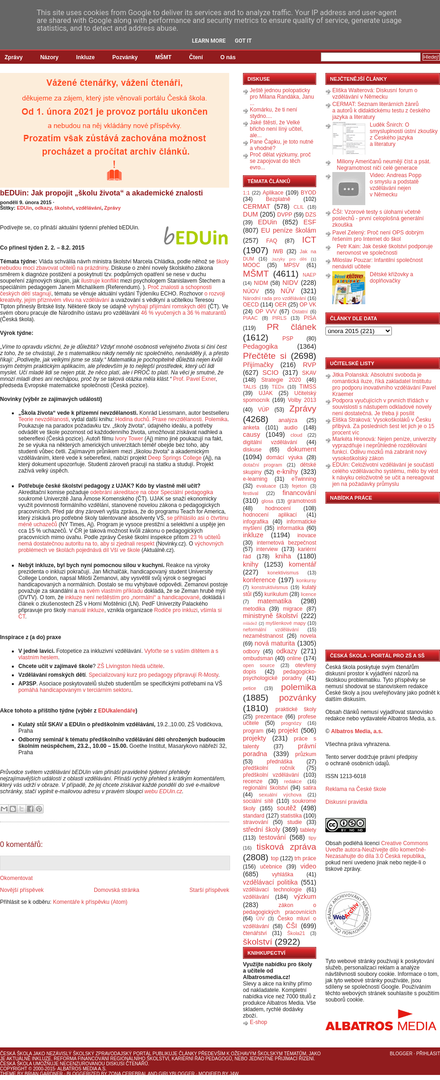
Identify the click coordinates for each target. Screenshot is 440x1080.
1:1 (246, 192)
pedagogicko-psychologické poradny (279, 674)
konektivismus (283, 572)
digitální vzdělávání (270, 442)
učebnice (271, 866)
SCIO (270, 372)
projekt (288, 730)
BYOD (308, 192)
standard (253, 816)
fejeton (299, 486)
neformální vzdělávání (271, 629)
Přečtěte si (264, 356)
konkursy (306, 580)
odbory (251, 651)
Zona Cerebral (127, 1073)
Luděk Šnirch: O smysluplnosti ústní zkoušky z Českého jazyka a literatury (404, 134)
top (275, 858)
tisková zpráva (286, 847)
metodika (254, 609)
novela (308, 636)
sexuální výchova (280, 794)
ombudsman (258, 658)
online (294, 658)
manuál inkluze (85, 610)
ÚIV (260, 918)
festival (250, 493)
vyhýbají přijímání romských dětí (167, 306)
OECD (251, 304)
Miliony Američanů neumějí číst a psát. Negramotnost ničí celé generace (384, 164)
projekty (254, 738)
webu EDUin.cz (163, 791)
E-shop (258, 1022)
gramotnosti (301, 501)
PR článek (291, 327)
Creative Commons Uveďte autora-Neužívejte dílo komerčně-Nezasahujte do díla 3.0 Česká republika (376, 849)
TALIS (249, 387)
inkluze (253, 535)
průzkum (305, 754)
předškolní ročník (269, 768)
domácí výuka (284, 457)
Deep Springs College (175, 458)
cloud (296, 435)
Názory (49, 57)
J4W (234, 1073)
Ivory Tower (129, 438)
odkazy (43, 208)
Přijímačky (258, 364)
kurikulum (276, 594)
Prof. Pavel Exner (194, 379)
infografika (255, 521)
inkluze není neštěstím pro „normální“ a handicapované (132, 597)
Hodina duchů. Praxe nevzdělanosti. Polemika (171, 419)
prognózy (291, 723)
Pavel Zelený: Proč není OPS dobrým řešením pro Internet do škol (378, 235)
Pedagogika (260, 346)
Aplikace (273, 192)
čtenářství (255, 933)
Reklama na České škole (355, 789)
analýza (287, 420)
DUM (250, 214)
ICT (309, 240)
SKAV (309, 373)
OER (280, 304)
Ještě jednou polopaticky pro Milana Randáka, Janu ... (282, 96)
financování (299, 492)
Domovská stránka (116, 890)
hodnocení (278, 508)
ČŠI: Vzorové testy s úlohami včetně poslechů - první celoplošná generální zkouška (378, 218)
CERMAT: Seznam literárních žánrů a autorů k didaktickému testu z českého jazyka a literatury (381, 110)
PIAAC (250, 318)
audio (290, 427)
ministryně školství (270, 615)
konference (259, 580)
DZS (310, 215)
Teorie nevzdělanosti (43, 419)
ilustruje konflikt (100, 281)
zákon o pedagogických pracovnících (279, 908)
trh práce (305, 858)
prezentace (268, 716)
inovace (306, 535)
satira (309, 788)
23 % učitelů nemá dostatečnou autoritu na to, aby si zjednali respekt (119, 540)
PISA (310, 318)
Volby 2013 (302, 400)
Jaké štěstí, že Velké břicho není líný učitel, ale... (276, 129)
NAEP (309, 275)
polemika (298, 687)
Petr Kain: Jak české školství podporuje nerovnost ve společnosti (385, 249)
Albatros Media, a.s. (357, 731)
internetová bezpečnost (286, 543)
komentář (302, 564)
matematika (275, 601)
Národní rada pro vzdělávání (274, 298)
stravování (255, 822)
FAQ (271, 241)
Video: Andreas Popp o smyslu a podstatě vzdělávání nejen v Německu (396, 185)
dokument (301, 449)
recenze (253, 781)
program (253, 731)
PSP (287, 338)
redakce (293, 781)
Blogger (401, 1053)
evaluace (266, 486)
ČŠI (291, 926)
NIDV (290, 282)
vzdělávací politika (270, 882)
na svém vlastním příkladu (111, 591)
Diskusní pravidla (346, 802)
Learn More (209, 41)
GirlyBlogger (177, 1073)
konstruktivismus (270, 587)
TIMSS (307, 387)
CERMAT (256, 206)
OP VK (307, 304)
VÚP (264, 409)
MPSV (291, 265)
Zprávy (13, 57)
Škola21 (296, 933)
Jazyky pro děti (289, 259)
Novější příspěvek (22, 890)
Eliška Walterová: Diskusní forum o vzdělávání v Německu (375, 93)
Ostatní (300, 311)
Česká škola (16, 1053)
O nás (228, 57)
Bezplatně (278, 199)
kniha (283, 556)
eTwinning (304, 479)
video (308, 866)
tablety (308, 830)
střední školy (261, 829)
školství (63, 208)
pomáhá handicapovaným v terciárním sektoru (74, 690)
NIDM (261, 283)
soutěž (286, 808)
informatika (290, 528)
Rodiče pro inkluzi (176, 610)
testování (272, 837)
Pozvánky (125, 57)
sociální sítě (258, 801)
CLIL (298, 207)
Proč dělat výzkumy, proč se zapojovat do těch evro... (280, 161)
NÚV (287, 291)
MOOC (251, 265)
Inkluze (85, 57)
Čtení (196, 57)
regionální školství (265, 788)
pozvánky (297, 697)
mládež (250, 623)
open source (259, 665)
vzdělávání (89, 208)
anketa (251, 427)
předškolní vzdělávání (271, 775)
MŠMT (163, 57)
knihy (250, 564)
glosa (268, 501)
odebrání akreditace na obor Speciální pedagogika (151, 492)
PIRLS (279, 318)
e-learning (255, 479)
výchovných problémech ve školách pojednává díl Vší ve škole (120, 546)
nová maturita (275, 643)
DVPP (284, 215)
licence (308, 594)
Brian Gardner (44, 1073)
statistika (291, 816)
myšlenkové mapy (286, 623)
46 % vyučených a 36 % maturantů (183, 313)
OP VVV (266, 311)
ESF (309, 222)
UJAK (265, 393)
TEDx (278, 387)
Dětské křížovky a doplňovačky (391, 277)
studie (294, 822)
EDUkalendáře (116, 710)
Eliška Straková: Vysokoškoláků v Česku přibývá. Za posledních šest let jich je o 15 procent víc (383, 426)
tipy (312, 838)
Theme (8, 1073)
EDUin (24, 208)
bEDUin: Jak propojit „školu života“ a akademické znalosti (101, 193)
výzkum (305, 896)
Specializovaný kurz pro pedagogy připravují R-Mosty (153, 675)
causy (251, 434)
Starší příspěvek (209, 890)
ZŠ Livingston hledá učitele (130, 666)
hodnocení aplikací (270, 515)
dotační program (262, 465)
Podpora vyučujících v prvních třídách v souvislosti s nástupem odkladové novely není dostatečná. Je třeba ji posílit (382, 407)
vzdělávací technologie (272, 889)
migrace (292, 609)
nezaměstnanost (263, 636)
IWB (278, 251)
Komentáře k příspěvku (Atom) (90, 902)
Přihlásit (428, 1053)
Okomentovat (16, 878)
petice (249, 688)
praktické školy (295, 709)
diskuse (252, 449)
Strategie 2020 (281, 380)
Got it (243, 41)
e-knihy (287, 471)
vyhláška (282, 874)
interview (267, 549)
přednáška (279, 761)
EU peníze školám (288, 230)
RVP (309, 364)
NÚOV (251, 291)
